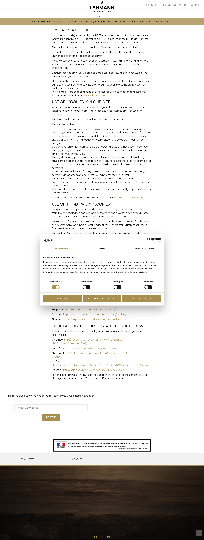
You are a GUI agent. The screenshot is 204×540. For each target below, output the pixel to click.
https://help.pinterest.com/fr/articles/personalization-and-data (100, 319)
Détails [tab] (102, 249)
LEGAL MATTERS (28, 459)
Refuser (62, 298)
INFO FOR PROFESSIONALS (174, 5)
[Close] (201, 21)
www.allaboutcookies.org (128, 197)
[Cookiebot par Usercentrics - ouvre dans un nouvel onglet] (149, 240)
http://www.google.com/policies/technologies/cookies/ (95, 314)
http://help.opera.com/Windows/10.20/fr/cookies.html (94, 370)
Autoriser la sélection (101, 298)
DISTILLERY (102, 15)
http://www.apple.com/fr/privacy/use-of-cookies (90, 348)
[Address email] (51, 407)
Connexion (151, 5)
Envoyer (51, 417)
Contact (195, 5)
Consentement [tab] (60, 249)
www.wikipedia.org (94, 95)
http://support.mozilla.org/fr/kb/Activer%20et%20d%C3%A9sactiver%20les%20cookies (101, 365)
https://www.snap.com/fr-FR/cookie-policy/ (90, 309)
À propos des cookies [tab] (143, 249)
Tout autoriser (141, 298)
